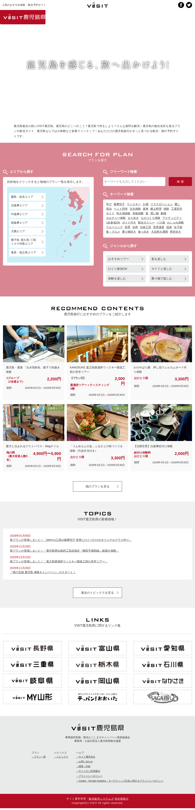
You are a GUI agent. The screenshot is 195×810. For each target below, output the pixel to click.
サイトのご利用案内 (89, 773)
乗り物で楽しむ (161, 278)
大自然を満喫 (159, 231)
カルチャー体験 (116, 217)
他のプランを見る (97, 486)
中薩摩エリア (19, 214)
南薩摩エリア (19, 222)
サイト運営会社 (87, 758)
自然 (135, 227)
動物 (163, 213)
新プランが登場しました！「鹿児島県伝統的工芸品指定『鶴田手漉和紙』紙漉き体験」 (64, 551)
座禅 (145, 208)
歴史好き (175, 231)
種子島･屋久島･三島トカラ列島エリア (23, 241)
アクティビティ (172, 217)
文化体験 (135, 208)
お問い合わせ (86, 763)
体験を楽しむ (117, 278)
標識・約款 (85, 768)
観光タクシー (146, 222)
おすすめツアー (118, 259)
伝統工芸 (145, 227)
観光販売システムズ (101, 800)
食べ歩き (143, 231)
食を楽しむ (158, 259)
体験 (166, 208)
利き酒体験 (123, 213)
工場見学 (176, 208)
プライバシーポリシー (90, 778)
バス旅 (161, 222)
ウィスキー (134, 204)
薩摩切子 (119, 204)
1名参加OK (113, 222)
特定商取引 (122, 800)
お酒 (145, 204)
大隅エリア (18, 231)
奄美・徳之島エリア (23, 252)
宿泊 (109, 208)
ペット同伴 (121, 208)
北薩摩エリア (19, 205)
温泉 (169, 227)
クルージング (114, 227)
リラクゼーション (161, 204)
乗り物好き (129, 231)
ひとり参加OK (117, 268)
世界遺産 (158, 227)
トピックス (62, 758)
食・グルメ (113, 231)
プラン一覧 (40, 758)
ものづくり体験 (150, 217)
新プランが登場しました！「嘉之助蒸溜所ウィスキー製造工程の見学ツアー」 (59, 562)
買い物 (154, 213)
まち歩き (133, 217)
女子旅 (178, 227)
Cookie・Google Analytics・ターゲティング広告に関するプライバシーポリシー (121, 782)
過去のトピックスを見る (97, 593)
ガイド (110, 213)
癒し (177, 204)
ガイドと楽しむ (161, 268)
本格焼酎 (138, 213)
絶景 (127, 227)
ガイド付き (129, 222)
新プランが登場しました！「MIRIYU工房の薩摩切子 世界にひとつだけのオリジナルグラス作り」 (71, 540)
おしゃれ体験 (175, 222)
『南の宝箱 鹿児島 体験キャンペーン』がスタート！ (43, 573)
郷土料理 (156, 208)
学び (109, 204)
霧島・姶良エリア (22, 196)
